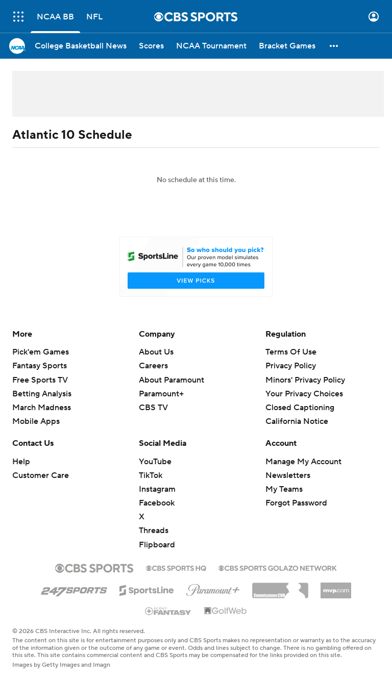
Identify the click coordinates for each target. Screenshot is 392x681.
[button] (334, 46)
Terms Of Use (290, 352)
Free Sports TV (40, 380)
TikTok (150, 475)
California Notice (296, 421)
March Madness (41, 407)
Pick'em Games (40, 352)
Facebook (157, 503)
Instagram (157, 489)
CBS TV (153, 407)
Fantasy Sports (39, 366)
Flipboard (157, 545)
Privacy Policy (290, 366)
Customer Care (40, 475)
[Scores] (151, 46)
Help (21, 462)
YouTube (155, 462)
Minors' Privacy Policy (305, 380)
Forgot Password (296, 503)
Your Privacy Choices (304, 394)
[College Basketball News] (81, 46)
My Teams (284, 489)
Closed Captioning (299, 407)
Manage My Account (303, 462)
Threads (153, 530)
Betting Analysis (41, 394)
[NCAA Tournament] (211, 46)
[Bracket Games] (287, 46)
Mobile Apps (36, 421)
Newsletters (287, 475)
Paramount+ (161, 394)
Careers (153, 366)
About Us (156, 352)
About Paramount (171, 380)
